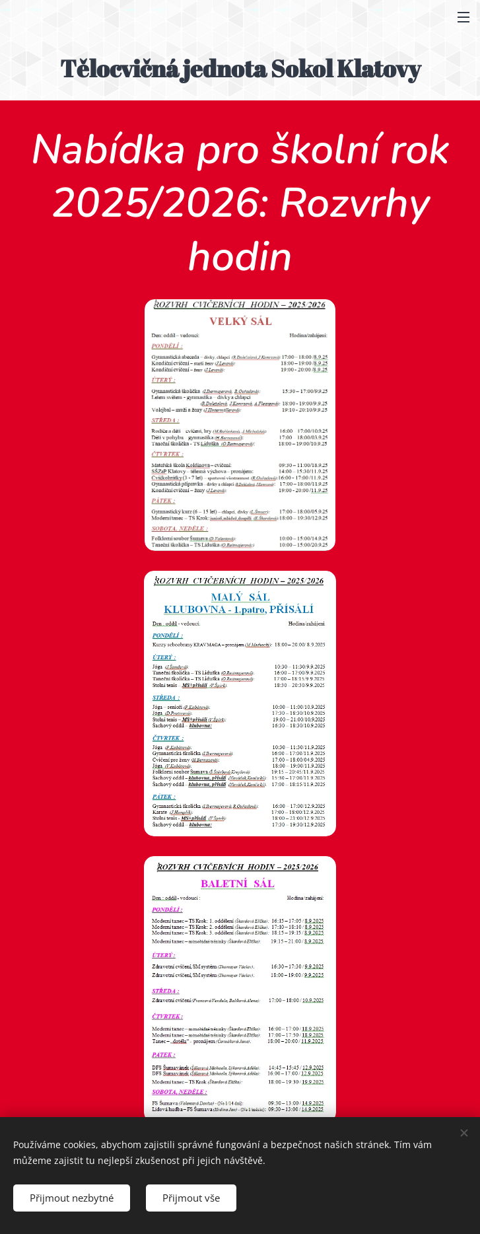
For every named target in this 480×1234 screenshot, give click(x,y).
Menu (463, 17)
